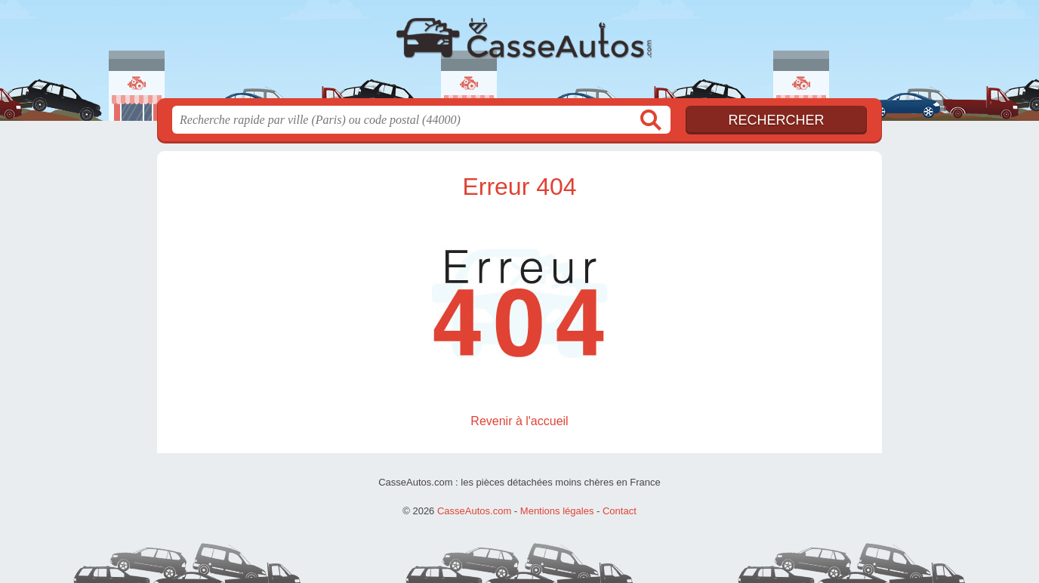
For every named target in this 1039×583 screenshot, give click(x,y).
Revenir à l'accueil (519, 421)
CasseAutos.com (519, 53)
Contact (620, 511)
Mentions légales (557, 511)
